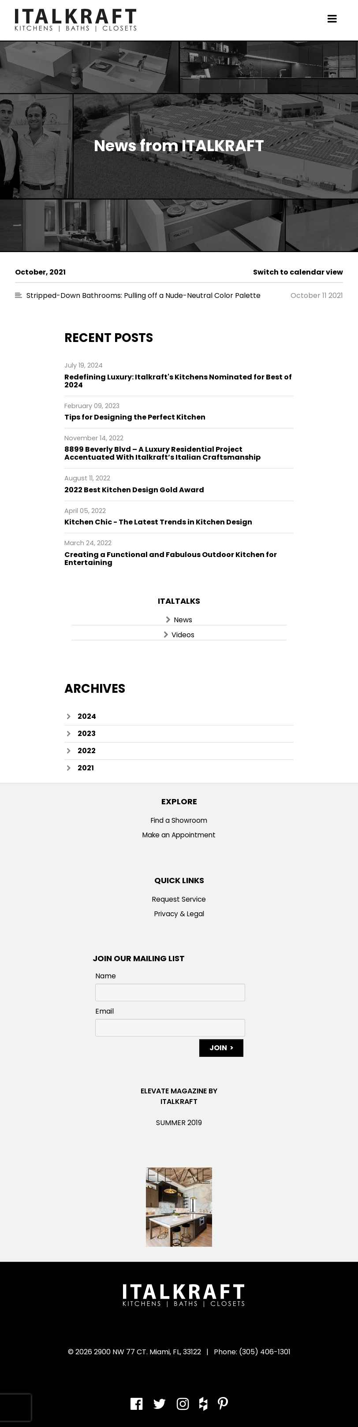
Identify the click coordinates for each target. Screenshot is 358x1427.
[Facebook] (140, 1406)
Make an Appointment (179, 835)
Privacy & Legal (179, 913)
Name (105, 976)
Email (104, 1011)
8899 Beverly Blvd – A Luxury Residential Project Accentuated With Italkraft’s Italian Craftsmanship (162, 453)
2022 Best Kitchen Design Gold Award (134, 490)
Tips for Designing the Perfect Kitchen (134, 417)
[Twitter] (160, 1406)
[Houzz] (204, 1406)
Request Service (179, 899)
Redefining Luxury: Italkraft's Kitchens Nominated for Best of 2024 (178, 381)
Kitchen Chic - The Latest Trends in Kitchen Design (158, 522)
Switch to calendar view (298, 272)
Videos (183, 635)
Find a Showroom (179, 820)
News (183, 620)
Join (218, 1048)
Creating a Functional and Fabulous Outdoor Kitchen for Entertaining (170, 559)
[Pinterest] (220, 1406)
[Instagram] (183, 1406)
